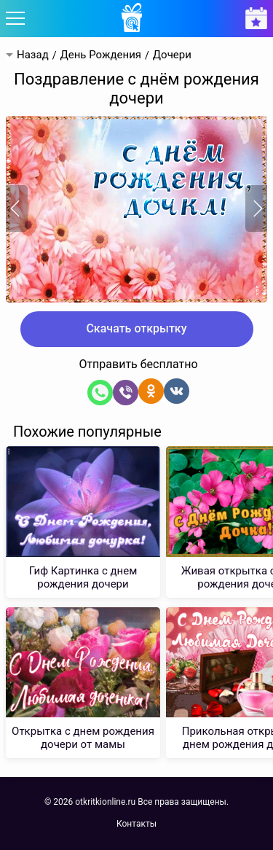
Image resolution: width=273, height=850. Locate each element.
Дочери (172, 55)
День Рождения (100, 55)
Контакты (136, 824)
